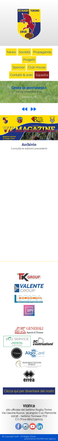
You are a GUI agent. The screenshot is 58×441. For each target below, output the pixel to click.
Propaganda (42, 52)
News (11, 52)
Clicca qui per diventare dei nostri (29, 391)
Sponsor (18, 67)
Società (24, 52)
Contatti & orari (21, 75)
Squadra (42, 75)
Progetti (29, 60)
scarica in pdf (29, 96)
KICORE (40, 439)
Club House (37, 67)
